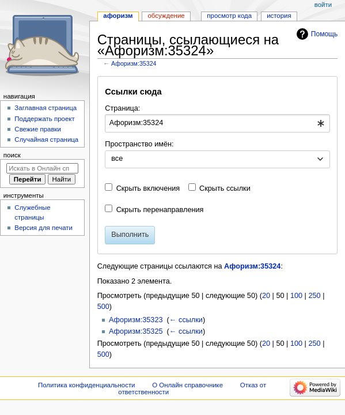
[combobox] (217, 123)
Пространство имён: (139, 144)
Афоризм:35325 (136, 331)
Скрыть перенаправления (160, 210)
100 (296, 296)
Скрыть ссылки (225, 188)
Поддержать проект (44, 118)
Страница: (122, 108)
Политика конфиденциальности (86, 385)
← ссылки (186, 320)
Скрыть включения (148, 188)
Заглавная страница (45, 107)
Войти (323, 4)
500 (103, 307)
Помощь (324, 34)
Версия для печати (43, 227)
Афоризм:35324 (134, 63)
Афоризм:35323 (136, 320)
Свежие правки (37, 129)
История (279, 15)
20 (266, 296)
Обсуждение (165, 15)
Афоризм (117, 15)
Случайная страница (46, 139)
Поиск (12, 155)
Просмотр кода (229, 15)
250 (314, 296)
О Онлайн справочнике (187, 385)
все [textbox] (117, 158)
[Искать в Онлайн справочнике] (42, 168)
